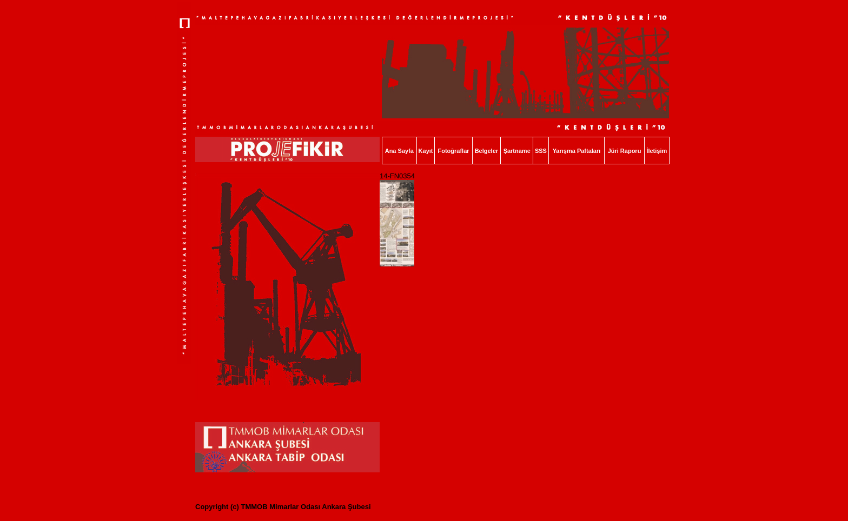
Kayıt (426, 151)
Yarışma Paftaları (577, 151)
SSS (541, 151)
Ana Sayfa (399, 151)
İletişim (656, 151)
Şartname (517, 151)
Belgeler (486, 151)
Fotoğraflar (453, 151)
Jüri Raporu (624, 151)
